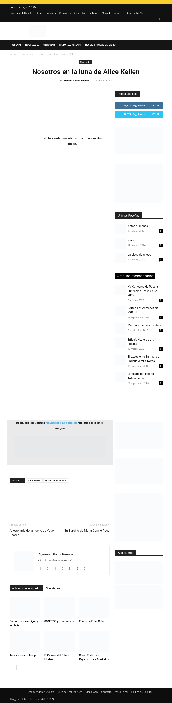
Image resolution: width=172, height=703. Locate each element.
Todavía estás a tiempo (24, 655)
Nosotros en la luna (55, 480)
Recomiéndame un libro (100, 44)
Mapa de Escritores (112, 12)
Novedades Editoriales (21, 12)
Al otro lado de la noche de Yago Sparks (32, 533)
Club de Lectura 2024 (70, 692)
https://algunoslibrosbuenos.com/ (55, 560)
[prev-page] (12, 667)
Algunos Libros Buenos (76, 80)
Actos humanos (138, 226)
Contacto (106, 692)
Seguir (155, 105)
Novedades (32, 44)
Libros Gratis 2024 (135, 12)
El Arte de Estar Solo (91, 621)
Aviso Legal (121, 692)
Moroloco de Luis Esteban (144, 325)
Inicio (13, 54)
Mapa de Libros (90, 12)
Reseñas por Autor (46, 12)
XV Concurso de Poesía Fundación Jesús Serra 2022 (143, 291)
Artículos (49, 44)
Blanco (132, 240)
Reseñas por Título (69, 12)
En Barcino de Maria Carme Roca (87, 531)
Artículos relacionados (26, 588)
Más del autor (54, 588)
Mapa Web (91, 692)
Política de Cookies (141, 692)
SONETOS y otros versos (59, 621)
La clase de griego (139, 254)
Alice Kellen (34, 480)
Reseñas (16, 44)
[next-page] (18, 667)
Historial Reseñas (70, 44)
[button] (158, 45)
